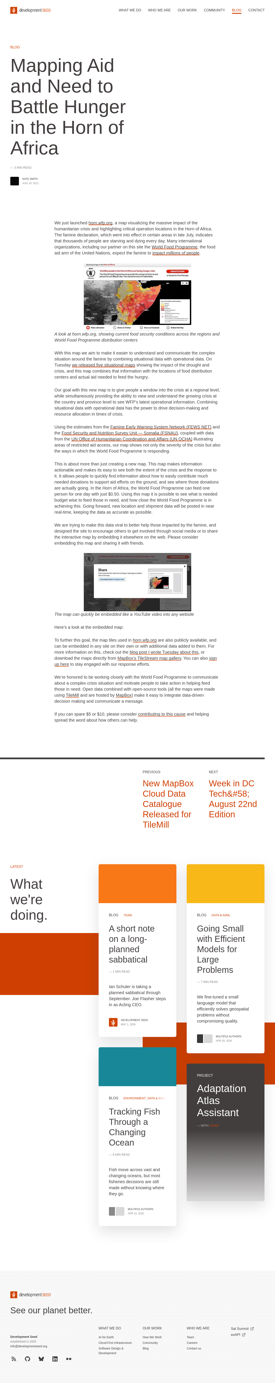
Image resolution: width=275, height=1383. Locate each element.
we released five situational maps (103, 365)
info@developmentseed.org (28, 1346)
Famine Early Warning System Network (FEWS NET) (160, 427)
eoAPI (238, 1335)
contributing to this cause (161, 714)
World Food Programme (174, 247)
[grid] (182, 1050)
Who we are (159, 10)
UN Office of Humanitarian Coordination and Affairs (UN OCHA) (131, 439)
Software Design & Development (111, 1351)
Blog (236, 10)
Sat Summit (242, 1329)
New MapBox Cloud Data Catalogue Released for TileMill (168, 804)
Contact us (194, 1348)
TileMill (72, 695)
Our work (187, 10)
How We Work (152, 1337)
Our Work (152, 1328)
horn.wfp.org (100, 222)
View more (137, 1136)
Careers (192, 1342)
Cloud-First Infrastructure (115, 1342)
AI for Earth (106, 1337)
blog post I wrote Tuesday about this (164, 652)
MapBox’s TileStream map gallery (149, 658)
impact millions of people (175, 253)
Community (214, 10)
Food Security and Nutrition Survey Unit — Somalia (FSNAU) (120, 433)
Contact (256, 10)
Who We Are (198, 1328)
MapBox (123, 695)
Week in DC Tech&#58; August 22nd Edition (233, 799)
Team (190, 1337)
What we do (130, 10)
